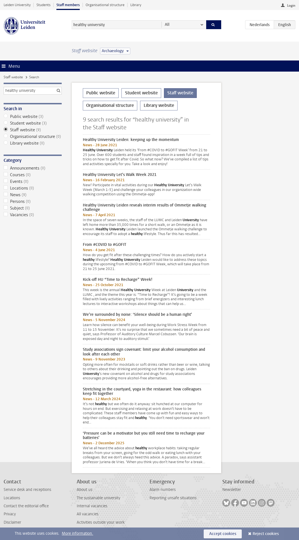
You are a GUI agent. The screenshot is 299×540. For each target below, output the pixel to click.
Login (291, 5)
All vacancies (87, 514)
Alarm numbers (163, 489)
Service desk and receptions (27, 489)
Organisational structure (105, 4)
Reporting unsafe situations (173, 498)
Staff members (68, 4)
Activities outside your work (100, 522)
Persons (33, 201)
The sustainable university (98, 498)
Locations (33, 188)
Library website (33, 143)
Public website (33, 116)
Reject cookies (266, 533)
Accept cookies (222, 533)
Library (135, 4)
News (33, 195)
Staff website (13, 77)
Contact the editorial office (26, 506)
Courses (33, 175)
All (167, 24)
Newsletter (231, 489)
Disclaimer (12, 522)
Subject (33, 208)
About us (84, 489)
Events (33, 181)
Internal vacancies (92, 506)
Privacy (10, 514)
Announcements (33, 168)
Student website (33, 123)
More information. (77, 533)
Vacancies (33, 215)
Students (43, 4)
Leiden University (17, 4)
